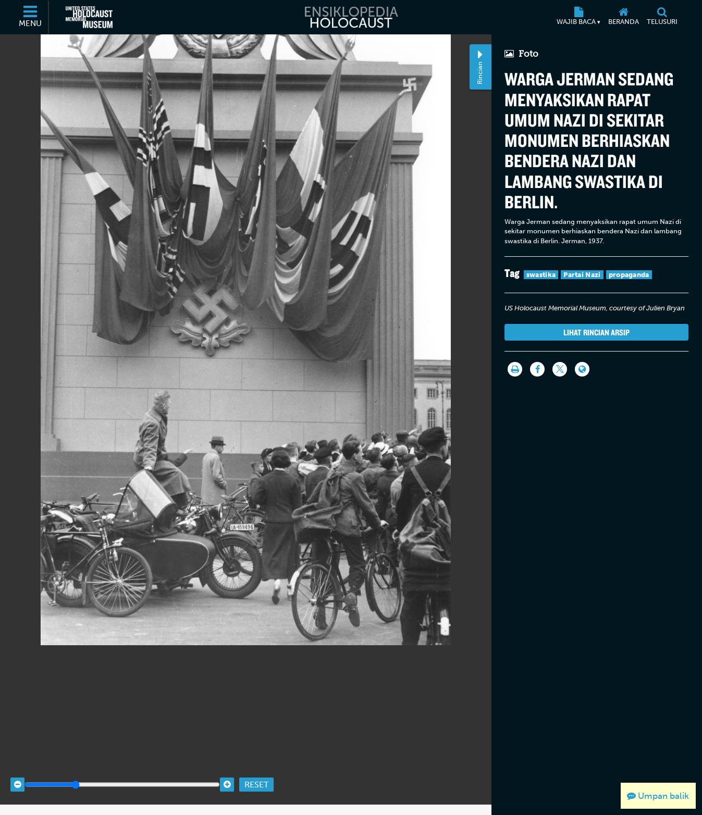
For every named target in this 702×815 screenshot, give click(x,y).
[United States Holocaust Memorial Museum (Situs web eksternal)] (89, 17)
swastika (541, 275)
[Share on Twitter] (559, 369)
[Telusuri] (662, 17)
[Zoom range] (122, 775)
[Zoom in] (227, 775)
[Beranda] (624, 17)
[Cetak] (515, 369)
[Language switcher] (582, 369)
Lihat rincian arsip (596, 332)
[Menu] (31, 17)
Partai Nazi (581, 275)
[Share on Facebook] (537, 369)
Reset (256, 775)
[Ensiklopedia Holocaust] (351, 17)
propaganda (629, 275)
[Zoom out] (17, 775)
